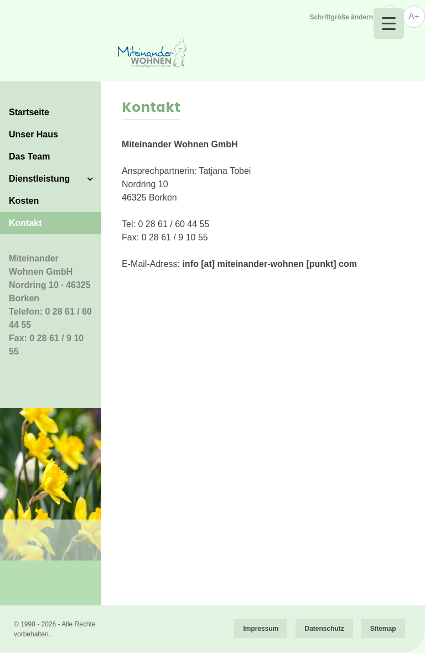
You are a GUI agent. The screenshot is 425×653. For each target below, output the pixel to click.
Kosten (24, 200)
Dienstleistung (39, 178)
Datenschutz (324, 629)
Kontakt (25, 223)
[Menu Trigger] (389, 23)
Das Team (29, 156)
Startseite (29, 112)
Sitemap (383, 629)
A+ (413, 16)
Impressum (260, 629)
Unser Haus (33, 134)
